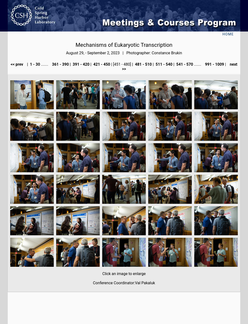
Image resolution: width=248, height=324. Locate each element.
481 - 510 (143, 64)
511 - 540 (163, 64)
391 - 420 (80, 64)
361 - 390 (60, 64)
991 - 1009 (214, 64)
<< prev (18, 64)
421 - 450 (101, 64)
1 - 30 (34, 64)
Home (228, 34)
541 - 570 (184, 64)
